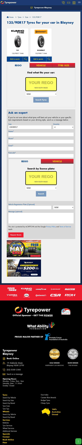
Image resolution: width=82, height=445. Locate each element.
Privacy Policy (51, 227)
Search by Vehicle (9, 378)
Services (6, 400)
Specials (6, 414)
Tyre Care (6, 386)
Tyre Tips (6, 389)
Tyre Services (7, 406)
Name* (11, 131)
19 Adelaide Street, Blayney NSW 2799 (15, 344)
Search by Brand (9, 383)
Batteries (6, 403)
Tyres (5, 375)
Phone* (11, 138)
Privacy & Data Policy (15, 441)
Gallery (6, 428)
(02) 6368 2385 (14, 350)
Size (9, 124)
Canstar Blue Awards (48, 378)
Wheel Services (8, 408)
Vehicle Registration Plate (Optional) (21, 204)
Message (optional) (15, 211)
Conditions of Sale (28, 441)
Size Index (44, 375)
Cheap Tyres (45, 383)
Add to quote (15, 59)
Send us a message (15, 354)
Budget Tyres (45, 380)
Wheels (6, 392)
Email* (10, 146)
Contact (6, 417)
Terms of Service (65, 227)
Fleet (5, 423)
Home (10, 17)
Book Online (8, 420)
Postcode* (12, 153)
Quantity (56, 124)
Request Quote (15, 235)
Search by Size (8, 380)
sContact (41, 50)
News (5, 425)
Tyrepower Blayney (41, 7)
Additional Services (10, 411)
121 (17, 50)
